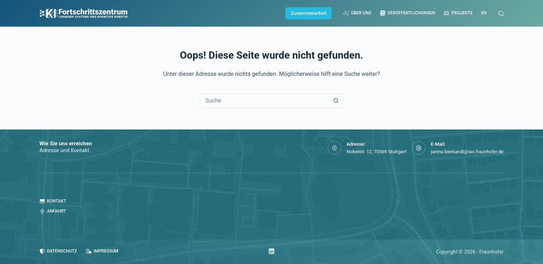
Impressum (102, 251)
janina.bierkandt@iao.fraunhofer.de (467, 151)
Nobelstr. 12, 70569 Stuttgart (376, 151)
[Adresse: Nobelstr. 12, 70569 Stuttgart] (334, 148)
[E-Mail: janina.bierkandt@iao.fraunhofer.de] (419, 148)
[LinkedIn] (271, 251)
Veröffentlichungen (407, 13)
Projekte (458, 13)
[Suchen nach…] (264, 101)
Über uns (357, 13)
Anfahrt (53, 211)
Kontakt (53, 201)
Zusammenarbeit (308, 13)
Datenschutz (58, 251)
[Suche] (501, 13)
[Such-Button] (336, 101)
